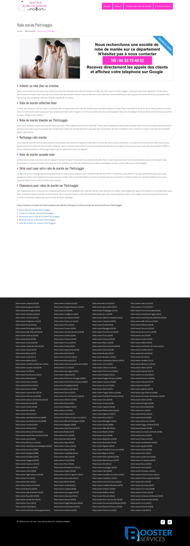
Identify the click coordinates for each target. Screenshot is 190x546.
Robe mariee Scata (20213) (141, 510)
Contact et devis (163, 6)
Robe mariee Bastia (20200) (141, 417)
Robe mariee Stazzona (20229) (142, 328)
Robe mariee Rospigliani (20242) (66, 385)
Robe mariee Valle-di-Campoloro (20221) (108, 317)
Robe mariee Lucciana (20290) (27, 449)
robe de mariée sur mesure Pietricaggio (37, 223)
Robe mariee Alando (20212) (26, 360)
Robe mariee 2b (30, 31)
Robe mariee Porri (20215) (25, 478)
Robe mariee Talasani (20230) (65, 499)
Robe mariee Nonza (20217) (103, 417)
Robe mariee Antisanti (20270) (142, 382)
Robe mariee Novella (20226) (65, 439)
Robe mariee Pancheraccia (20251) (29, 374)
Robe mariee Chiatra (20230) (103, 350)
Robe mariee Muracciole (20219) (66, 389)
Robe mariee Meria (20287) (64, 403)
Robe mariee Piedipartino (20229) (28, 321)
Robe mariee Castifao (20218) (142, 492)
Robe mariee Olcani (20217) (26, 414)
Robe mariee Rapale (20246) (141, 428)
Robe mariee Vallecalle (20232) (104, 428)
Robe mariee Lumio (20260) (26, 471)
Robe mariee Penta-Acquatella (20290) (145, 478)
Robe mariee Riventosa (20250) (142, 378)
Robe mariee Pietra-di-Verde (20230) (106, 346)
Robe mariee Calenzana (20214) (66, 496)
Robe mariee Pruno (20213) (26, 503)
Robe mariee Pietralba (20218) (27, 456)
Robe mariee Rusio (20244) (26, 339)
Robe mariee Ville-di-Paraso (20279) (106, 460)
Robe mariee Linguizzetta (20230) (66, 350)
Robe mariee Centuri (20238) (26, 407)
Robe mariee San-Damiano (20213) (67, 506)
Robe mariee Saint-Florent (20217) (67, 428)
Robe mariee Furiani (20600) (103, 424)
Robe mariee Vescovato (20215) (66, 478)
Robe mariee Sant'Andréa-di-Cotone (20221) (147, 346)
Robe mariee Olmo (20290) (141, 481)
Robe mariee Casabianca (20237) (105, 478)
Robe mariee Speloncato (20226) (143, 456)
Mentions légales (63, 521)
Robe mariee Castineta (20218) (65, 303)
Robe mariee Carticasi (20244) (27, 335)
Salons (118, 6)
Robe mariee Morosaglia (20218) (28, 310)
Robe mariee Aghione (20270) (142, 389)
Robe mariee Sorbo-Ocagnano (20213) (68, 474)
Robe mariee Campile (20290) (65, 489)
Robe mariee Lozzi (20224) (64, 367)
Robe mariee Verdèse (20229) (65, 510)
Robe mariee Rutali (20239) (64, 432)
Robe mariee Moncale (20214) (104, 496)
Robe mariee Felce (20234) (64, 325)
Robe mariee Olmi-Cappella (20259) (106, 456)
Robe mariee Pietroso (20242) (27, 385)
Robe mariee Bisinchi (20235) (26, 489)
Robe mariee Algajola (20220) (103, 446)
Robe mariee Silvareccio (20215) (28, 485)
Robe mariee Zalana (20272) (64, 374)
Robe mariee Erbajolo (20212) (104, 374)
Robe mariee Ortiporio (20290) (104, 489)
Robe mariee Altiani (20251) (26, 378)
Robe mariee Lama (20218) (26, 439)
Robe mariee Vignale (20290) (141, 446)
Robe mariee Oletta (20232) (26, 428)
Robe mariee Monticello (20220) (104, 442)
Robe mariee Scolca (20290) (141, 449)
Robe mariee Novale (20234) (103, 353)
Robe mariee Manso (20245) (103, 342)
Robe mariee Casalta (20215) (65, 485)
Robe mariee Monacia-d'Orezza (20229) (107, 506)
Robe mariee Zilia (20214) (102, 464)
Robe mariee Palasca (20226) (141, 439)
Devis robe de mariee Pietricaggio (34, 209)
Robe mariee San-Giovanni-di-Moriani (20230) (109, 503)
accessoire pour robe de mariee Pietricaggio (39, 216)
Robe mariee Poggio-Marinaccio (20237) (69, 307)
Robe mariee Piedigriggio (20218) (105, 310)
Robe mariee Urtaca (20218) (141, 435)
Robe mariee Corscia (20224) (65, 342)
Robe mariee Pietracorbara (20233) (106, 410)
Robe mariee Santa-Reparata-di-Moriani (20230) (148, 317)
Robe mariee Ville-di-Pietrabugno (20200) (69, 421)
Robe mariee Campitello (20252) (66, 453)
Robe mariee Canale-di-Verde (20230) (30, 346)
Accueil (107, 6)
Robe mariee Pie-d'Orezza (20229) (105, 332)
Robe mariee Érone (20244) (103, 335)
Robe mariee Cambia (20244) (65, 335)
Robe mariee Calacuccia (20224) (104, 367)
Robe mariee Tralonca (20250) (65, 339)
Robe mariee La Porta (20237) (142, 307)
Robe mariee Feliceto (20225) (27, 467)
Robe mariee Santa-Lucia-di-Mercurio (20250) (71, 364)
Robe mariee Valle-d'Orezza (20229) (144, 321)
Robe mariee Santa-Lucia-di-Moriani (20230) (147, 496)
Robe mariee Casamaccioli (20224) (28, 367)
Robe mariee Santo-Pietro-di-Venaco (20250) (70, 382)
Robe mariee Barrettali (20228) (142, 407)
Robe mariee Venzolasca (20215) (143, 471)
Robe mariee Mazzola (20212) (65, 360)
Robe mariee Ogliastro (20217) (104, 414)
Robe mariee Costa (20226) (64, 460)
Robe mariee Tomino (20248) (103, 403)
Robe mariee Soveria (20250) (26, 342)
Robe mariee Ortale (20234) (64, 346)
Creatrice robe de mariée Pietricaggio (36, 213)
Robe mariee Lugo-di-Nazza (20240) (144, 392)
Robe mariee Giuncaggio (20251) (66, 371)
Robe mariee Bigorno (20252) (103, 453)
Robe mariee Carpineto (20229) (104, 321)
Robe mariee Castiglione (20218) (66, 314)
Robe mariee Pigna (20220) (64, 442)
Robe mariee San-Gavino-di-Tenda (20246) (146, 432)
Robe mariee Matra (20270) (26, 353)
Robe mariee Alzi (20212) (140, 357)
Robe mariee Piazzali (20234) (141, 353)
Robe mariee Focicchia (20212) (142, 374)
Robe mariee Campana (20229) (27, 303)
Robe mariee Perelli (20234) (103, 325)
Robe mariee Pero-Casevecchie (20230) (107, 499)
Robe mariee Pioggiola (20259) (27, 460)
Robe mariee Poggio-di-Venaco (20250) (107, 378)
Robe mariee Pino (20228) (25, 410)
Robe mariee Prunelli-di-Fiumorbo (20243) (108, 396)
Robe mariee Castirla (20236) (141, 339)
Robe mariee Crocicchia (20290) (142, 489)
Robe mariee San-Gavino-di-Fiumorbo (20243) (148, 396)
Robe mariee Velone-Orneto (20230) (144, 499)
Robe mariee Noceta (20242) (26, 403)
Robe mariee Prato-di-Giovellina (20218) (145, 310)
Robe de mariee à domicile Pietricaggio (37, 219)
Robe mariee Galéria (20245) (141, 342)
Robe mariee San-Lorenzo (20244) (143, 332)
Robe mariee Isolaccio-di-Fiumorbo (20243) (32, 399)
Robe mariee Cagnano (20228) (104, 407)
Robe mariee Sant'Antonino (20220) (144, 442)
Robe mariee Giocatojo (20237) (142, 485)
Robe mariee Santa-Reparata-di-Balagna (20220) (34, 446)
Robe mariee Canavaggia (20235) (66, 492)
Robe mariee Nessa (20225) (141, 464)
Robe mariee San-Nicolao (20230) (28, 499)
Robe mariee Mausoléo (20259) (27, 496)
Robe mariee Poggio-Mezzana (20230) (68, 503)
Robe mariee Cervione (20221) (27, 317)
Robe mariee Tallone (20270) (141, 367)
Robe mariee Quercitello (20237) (105, 307)
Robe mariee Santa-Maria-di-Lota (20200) (31, 417)
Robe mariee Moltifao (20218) (104, 492)
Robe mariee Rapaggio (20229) (104, 328)
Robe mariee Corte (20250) (103, 364)
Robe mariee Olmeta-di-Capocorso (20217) (70, 417)
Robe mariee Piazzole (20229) (142, 506)
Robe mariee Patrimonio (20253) (143, 421)
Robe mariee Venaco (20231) (26, 382)
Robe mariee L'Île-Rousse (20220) (28, 442)
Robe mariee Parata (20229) (26, 325)
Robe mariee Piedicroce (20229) (66, 321)
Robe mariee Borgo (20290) (64, 449)
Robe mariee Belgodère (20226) (105, 439)
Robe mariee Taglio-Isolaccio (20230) (29, 474)
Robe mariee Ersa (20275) (140, 385)
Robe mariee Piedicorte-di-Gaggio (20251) (70, 378)
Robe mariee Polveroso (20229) (104, 510)
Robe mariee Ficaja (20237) (26, 506)
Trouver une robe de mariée (138, 6)
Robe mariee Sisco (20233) (141, 410)
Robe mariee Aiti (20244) (63, 310)
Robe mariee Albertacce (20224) (143, 364)
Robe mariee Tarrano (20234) (65, 328)
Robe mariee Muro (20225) (64, 464)
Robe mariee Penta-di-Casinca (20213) (145, 474)
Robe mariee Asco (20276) (102, 314)
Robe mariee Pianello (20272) (142, 350)
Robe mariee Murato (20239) (103, 432)
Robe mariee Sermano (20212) (65, 357)
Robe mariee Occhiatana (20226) (143, 460)
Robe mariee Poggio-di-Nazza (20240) (107, 392)
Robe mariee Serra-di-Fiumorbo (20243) (69, 396)
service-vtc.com (29, 521)
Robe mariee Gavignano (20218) (28, 307)
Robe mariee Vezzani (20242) (103, 385)
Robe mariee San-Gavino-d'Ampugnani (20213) (33, 510)
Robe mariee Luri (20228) (63, 410)
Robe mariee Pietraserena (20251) (105, 371)
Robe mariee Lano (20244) (140, 335)
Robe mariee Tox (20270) (25, 371)
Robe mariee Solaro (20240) (141, 399)
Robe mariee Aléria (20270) (103, 389)
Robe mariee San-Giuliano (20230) (66, 317)
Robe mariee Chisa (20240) (102, 399)
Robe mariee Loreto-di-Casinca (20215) (107, 481)
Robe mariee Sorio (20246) (102, 435)
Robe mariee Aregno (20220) (65, 471)
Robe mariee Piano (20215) (26, 481)
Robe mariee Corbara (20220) (65, 446)
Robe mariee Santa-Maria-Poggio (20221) (146, 314)
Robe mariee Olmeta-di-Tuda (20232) (29, 432)
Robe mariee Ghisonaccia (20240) (28, 396)
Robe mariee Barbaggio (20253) (104, 421)
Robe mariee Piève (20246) (64, 435)
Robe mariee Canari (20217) (64, 414)
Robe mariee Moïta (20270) (64, 353)
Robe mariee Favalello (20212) (142, 360)
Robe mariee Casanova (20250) (104, 382)
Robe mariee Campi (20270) (26, 350)
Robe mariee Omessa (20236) (104, 339)
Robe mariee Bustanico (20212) (104, 357)
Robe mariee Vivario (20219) (26, 389)
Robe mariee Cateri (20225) (141, 467)
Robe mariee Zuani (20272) (26, 357)
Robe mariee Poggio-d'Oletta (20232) (145, 424)
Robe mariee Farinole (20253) (27, 424)
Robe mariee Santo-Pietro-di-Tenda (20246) (32, 435)
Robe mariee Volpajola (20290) (27, 453)
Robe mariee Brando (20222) (141, 414)
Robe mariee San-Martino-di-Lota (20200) (31, 421)
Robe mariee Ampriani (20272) (142, 371)
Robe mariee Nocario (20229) (103, 303)
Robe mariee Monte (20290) (64, 481)
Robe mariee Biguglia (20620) (65, 424)
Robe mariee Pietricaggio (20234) (28, 328)
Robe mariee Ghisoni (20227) (65, 392)
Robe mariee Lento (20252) (141, 453)
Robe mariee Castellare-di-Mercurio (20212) (32, 364)
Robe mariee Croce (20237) (141, 503)
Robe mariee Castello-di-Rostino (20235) (108, 485)
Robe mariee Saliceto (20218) (142, 303)
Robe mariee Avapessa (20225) (27, 464)
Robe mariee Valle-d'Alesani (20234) (29, 332)
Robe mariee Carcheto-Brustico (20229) (69, 332)
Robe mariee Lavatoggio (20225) (105, 467)
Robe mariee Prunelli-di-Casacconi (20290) (108, 449)
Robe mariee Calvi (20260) (102, 471)
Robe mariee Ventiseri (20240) (65, 399)
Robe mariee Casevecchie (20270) (28, 392)
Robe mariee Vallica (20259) (64, 456)
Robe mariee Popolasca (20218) (28, 314)
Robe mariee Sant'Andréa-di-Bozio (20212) (108, 360)
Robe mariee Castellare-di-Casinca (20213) (108, 474)
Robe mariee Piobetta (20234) (142, 325)
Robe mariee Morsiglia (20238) (142, 403)
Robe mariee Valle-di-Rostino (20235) (29, 492)
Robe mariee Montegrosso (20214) (67, 467)
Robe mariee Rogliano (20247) (65, 407)
